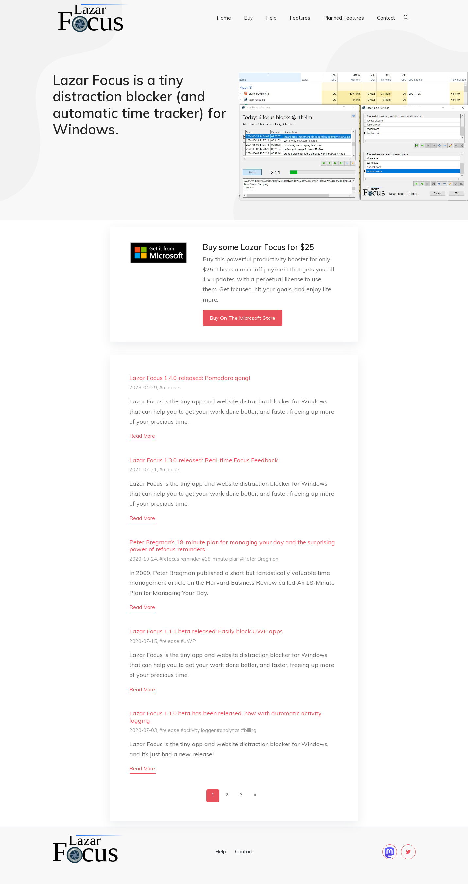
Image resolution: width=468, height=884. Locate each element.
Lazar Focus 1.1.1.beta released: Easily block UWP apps (206, 631)
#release (169, 388)
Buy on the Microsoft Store (242, 318)
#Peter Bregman (259, 559)
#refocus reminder (179, 559)
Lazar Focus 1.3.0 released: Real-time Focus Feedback (204, 460)
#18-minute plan (220, 559)
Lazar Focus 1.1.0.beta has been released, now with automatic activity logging (225, 717)
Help (271, 18)
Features (300, 18)
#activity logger (198, 730)
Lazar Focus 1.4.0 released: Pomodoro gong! (190, 378)
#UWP (188, 641)
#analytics (228, 730)
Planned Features (343, 18)
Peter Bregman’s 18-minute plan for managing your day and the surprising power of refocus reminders (232, 545)
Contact (386, 18)
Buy (248, 18)
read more (142, 436)
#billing (248, 730)
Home (224, 18)
